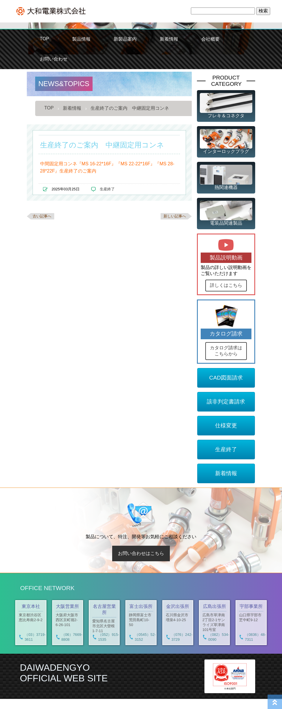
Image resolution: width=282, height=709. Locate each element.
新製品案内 (125, 39)
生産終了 (107, 189)
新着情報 (169, 39)
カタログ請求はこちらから (226, 360)
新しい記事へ (174, 216)
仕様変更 (226, 436)
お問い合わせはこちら (141, 563)
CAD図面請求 (226, 388)
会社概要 (210, 39)
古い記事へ (42, 216)
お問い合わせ (53, 58)
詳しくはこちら (226, 285)
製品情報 (81, 39)
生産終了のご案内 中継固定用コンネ (130, 108)
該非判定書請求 (226, 412)
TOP (44, 38)
